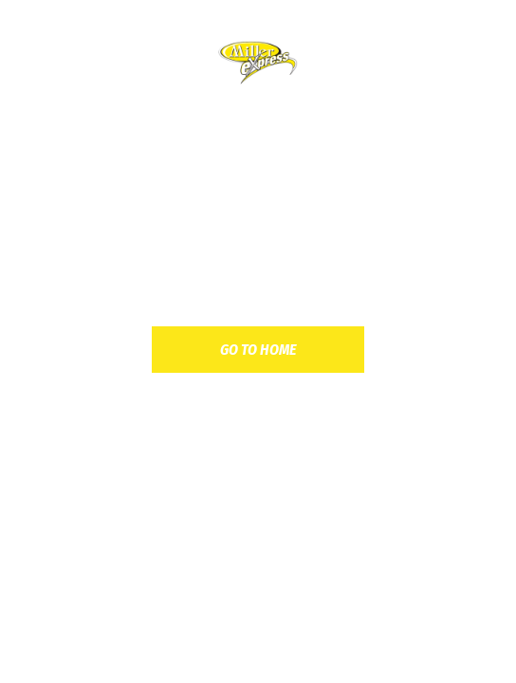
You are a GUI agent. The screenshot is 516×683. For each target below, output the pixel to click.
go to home (258, 350)
